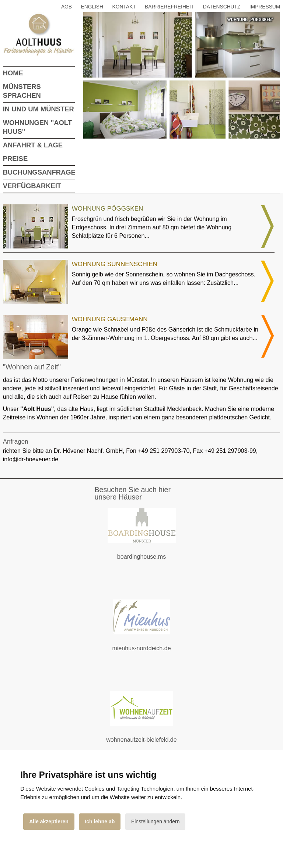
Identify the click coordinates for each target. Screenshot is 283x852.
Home (13, 73)
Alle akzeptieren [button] (49, 821)
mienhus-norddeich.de (150, 653)
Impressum (264, 7)
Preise (15, 158)
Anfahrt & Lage (33, 145)
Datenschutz (222, 7)
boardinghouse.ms (150, 561)
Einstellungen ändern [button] (155, 821)
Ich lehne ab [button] (100, 821)
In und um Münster (38, 109)
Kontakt (124, 7)
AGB (66, 7)
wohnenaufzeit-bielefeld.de (147, 744)
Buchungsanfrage (39, 172)
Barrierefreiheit (169, 7)
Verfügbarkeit (32, 186)
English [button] (92, 7)
